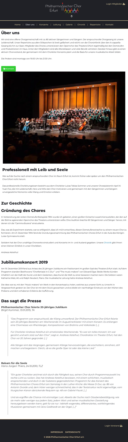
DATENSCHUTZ (72, 432)
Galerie (69, 24)
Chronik (81, 24)
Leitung (57, 24)
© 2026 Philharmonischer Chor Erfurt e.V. (64, 437)
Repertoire (95, 24)
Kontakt (109, 24)
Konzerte (43, 24)
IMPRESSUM (57, 432)
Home (18, 24)
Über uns (29, 24)
